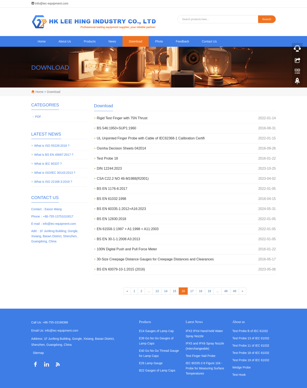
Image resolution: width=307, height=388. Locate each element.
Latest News (194, 322)
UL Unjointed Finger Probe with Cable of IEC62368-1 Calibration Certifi (151, 138)
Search (266, 19)
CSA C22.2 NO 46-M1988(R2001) (123, 178)
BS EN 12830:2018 (111, 219)
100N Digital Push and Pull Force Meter (127, 249)
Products (89, 41)
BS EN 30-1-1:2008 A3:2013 (118, 239)
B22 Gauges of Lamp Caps (157, 370)
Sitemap (38, 353)
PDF (38, 116)
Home (42, 41)
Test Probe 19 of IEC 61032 (250, 360)
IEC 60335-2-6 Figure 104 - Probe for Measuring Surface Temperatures (205, 368)
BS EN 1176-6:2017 (112, 188)
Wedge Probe (241, 367)
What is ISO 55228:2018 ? (52, 145)
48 (226, 291)
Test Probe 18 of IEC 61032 (250, 353)
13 (157, 291)
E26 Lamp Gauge (151, 363)
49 (234, 291)
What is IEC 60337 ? (48, 163)
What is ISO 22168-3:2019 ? (53, 181)
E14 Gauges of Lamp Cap (156, 331)
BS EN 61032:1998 (111, 199)
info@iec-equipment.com (51, 3)
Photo (159, 41)
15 (174, 291)
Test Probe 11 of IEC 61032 (250, 345)
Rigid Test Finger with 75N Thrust (122, 118)
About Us (65, 41)
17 (192, 291)
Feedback (182, 41)
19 (209, 291)
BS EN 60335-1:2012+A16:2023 (121, 209)
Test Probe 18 (107, 158)
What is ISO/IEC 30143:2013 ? (54, 172)
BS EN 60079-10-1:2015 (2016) (121, 269)
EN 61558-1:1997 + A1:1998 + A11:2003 (128, 229)
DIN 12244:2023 (109, 168)
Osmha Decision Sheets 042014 (121, 148)
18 (200, 291)
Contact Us (209, 41)
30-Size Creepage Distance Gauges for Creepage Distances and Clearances (155, 259)
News (112, 41)
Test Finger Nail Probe (201, 356)
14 (166, 291)
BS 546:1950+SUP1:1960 (116, 128)
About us (238, 322)
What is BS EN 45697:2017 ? (53, 154)
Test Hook (239, 374)
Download (135, 41)
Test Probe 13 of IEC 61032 (250, 338)
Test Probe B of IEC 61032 (250, 331)
